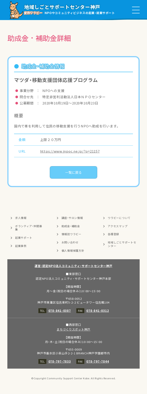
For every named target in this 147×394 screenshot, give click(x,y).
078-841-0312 (97, 310)
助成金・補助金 (71, 226)
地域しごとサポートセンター (122, 244)
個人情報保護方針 (73, 251)
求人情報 (21, 218)
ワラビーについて (119, 218)
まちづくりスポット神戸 (73, 329)
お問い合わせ (70, 242)
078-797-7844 (97, 361)
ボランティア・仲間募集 (28, 228)
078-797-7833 (59, 361)
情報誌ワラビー (71, 234)
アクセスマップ (117, 226)
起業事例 (21, 246)
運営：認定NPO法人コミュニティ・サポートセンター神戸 (73, 266)
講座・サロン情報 (72, 218)
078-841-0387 (59, 310)
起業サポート (23, 238)
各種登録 (113, 234)
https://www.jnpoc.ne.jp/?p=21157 (70, 151)
